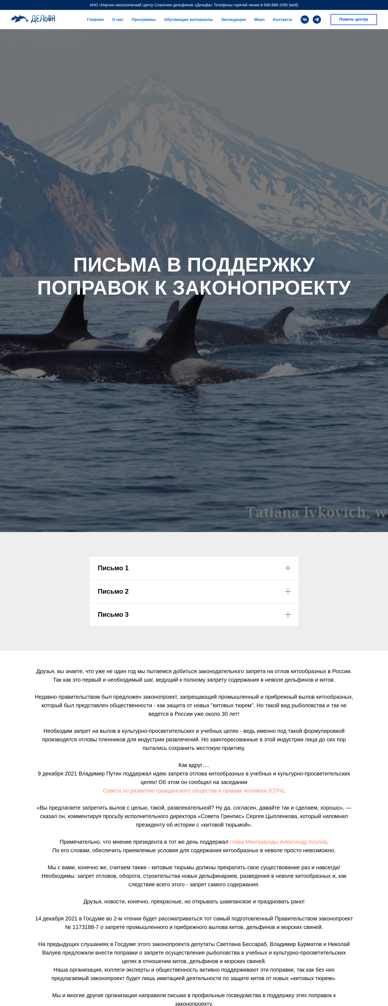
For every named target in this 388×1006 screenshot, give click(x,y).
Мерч (259, 19)
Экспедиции (233, 19)
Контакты (282, 19)
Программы (144, 19)
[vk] (305, 19)
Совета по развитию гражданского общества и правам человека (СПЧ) (193, 791)
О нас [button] (118, 19)
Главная (95, 19)
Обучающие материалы (188, 19)
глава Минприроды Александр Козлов (277, 842)
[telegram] (317, 19)
